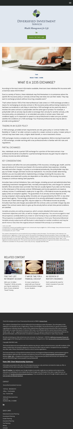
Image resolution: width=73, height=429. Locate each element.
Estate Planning (7, 406)
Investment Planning (9, 403)
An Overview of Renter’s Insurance (50, 270)
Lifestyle (5, 415)
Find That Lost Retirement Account (9, 270)
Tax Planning (6, 410)
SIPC (13, 344)
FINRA (9, 344)
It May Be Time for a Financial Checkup (29, 270)
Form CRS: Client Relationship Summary (18, 349)
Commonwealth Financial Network (55, 342)
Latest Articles (7, 417)
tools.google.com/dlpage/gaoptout (13, 363)
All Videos (5, 420)
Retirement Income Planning (11, 401)
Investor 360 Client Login (36, 37)
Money (5, 413)
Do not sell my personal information (59, 326)
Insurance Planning (8, 408)
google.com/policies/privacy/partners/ (22, 361)
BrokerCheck (43, 309)
